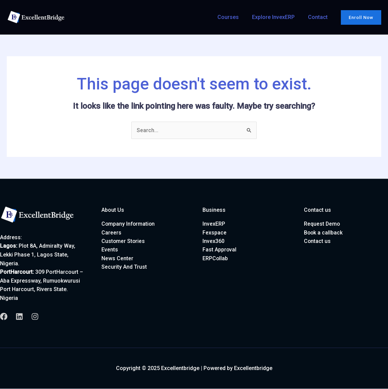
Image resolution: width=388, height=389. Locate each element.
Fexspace (214, 232)
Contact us (317, 241)
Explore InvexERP (276, 17)
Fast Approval (219, 250)
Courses (234, 17)
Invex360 (213, 241)
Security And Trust (124, 267)
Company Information (128, 224)
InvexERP (213, 224)
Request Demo (322, 224)
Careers (111, 232)
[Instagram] (35, 317)
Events (109, 250)
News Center (117, 258)
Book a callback (323, 232)
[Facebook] (3, 317)
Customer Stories (123, 241)
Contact (319, 17)
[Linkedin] (19, 317)
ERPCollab (215, 258)
